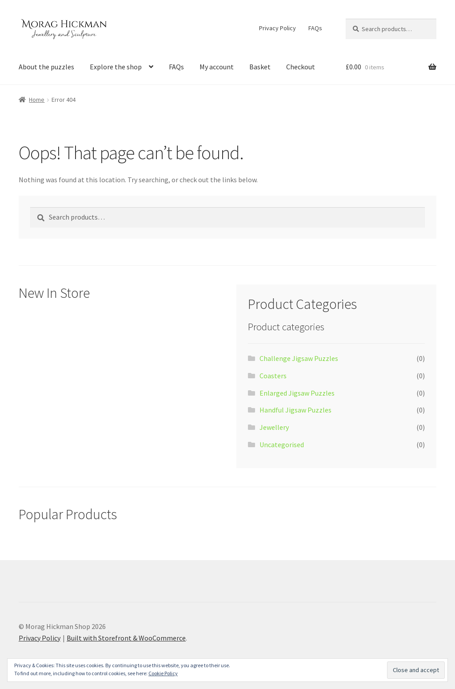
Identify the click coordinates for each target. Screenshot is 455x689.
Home (36, 100)
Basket (260, 66)
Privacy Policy (277, 28)
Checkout (300, 66)
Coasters (273, 375)
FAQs (315, 28)
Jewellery (274, 427)
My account (217, 66)
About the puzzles (46, 66)
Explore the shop (116, 66)
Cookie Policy (163, 673)
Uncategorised (281, 444)
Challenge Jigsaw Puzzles (298, 358)
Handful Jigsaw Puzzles (295, 409)
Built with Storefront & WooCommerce (126, 637)
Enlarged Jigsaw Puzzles (297, 393)
